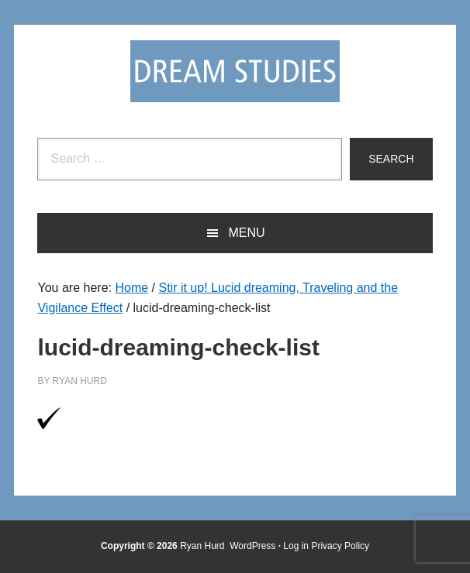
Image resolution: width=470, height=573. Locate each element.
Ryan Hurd (203, 545)
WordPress (252, 545)
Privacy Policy (340, 545)
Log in (296, 545)
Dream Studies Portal (235, 71)
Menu (246, 232)
